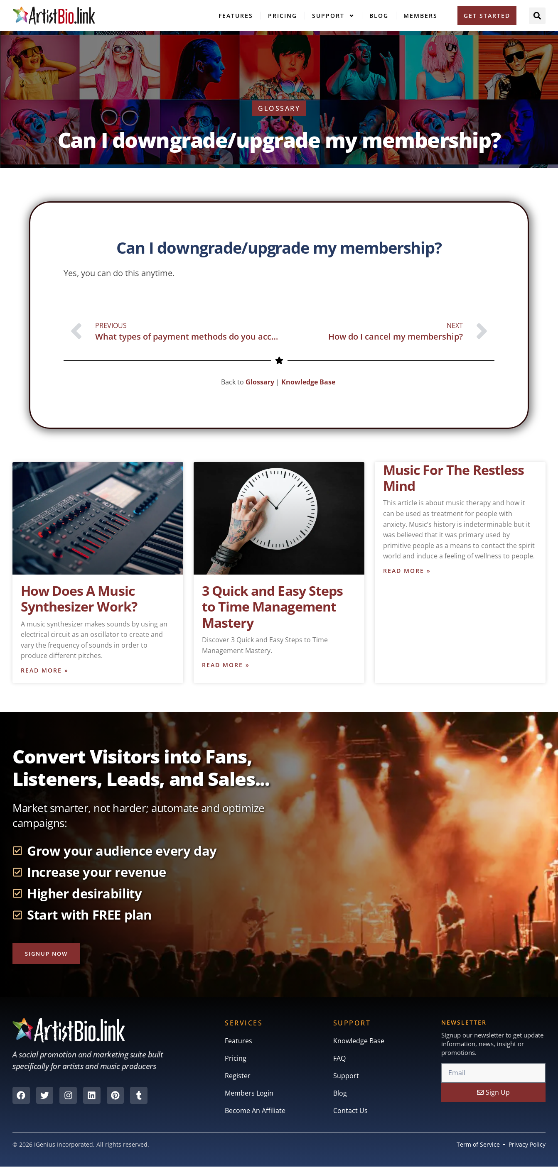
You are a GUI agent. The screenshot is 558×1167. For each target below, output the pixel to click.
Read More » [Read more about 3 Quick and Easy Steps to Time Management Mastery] (226, 665)
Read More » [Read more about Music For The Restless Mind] (407, 571)
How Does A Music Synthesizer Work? (79, 598)
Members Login (249, 1093)
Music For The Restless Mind (453, 477)
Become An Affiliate (255, 1111)
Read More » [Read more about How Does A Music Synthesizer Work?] (45, 671)
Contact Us (350, 1111)
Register (238, 1076)
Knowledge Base (309, 382)
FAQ (339, 1059)
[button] (537, 15)
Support (333, 16)
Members (420, 16)
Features (236, 16)
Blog (378, 16)
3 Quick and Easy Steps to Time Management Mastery (272, 606)
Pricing (282, 16)
